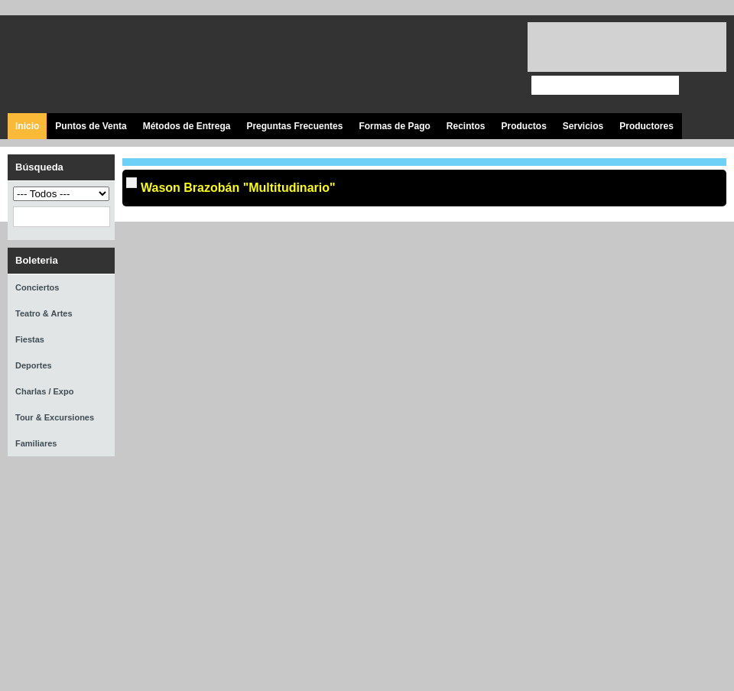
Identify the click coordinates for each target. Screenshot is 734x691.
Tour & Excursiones (54, 417)
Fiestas (29, 339)
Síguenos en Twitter (418, 65)
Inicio (27, 126)
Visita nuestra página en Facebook (384, 65)
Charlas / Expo (44, 391)
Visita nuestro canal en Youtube (453, 65)
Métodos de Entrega (187, 126)
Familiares (36, 443)
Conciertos (37, 287)
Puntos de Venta (90, 126)
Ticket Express (99, 62)
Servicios (583, 126)
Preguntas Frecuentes (294, 126)
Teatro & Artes (44, 313)
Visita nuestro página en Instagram (487, 65)
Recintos (466, 126)
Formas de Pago (394, 126)
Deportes (33, 365)
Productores (646, 126)
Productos (523, 126)
